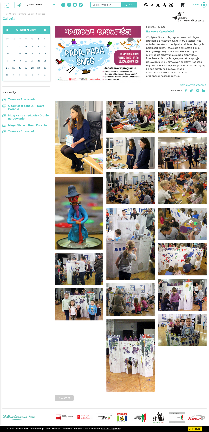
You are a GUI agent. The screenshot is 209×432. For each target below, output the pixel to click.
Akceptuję (194, 428)
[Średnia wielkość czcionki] (158, 5)
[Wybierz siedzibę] (36, 5)
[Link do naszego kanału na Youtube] (75, 5)
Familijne (22, 14)
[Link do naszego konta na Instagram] (69, 5)
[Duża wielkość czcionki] (164, 5)
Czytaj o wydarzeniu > (193, 84)
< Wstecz (64, 398)
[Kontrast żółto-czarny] (146, 4)
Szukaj (129, 4)
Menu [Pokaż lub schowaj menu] (6, 5)
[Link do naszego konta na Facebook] (63, 5)
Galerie (13, 14)
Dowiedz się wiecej (111, 428)
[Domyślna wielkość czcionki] (152, 4)
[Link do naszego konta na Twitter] (81, 5)
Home (6, 14)
